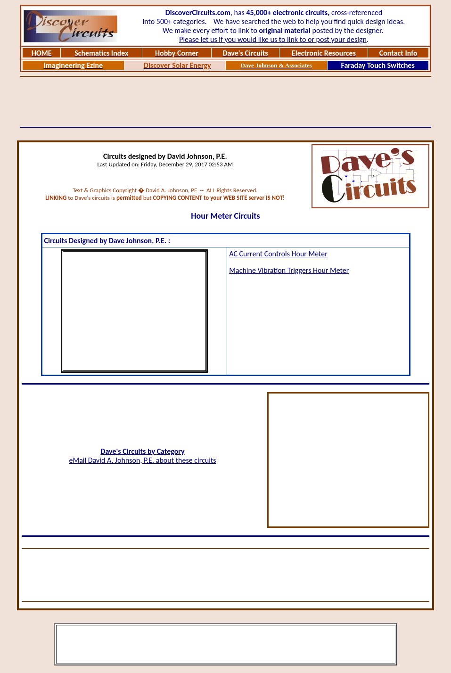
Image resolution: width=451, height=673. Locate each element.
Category (171, 451)
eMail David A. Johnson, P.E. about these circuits (142, 460)
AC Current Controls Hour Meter (278, 253)
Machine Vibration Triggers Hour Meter (289, 270)
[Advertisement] (225, 102)
